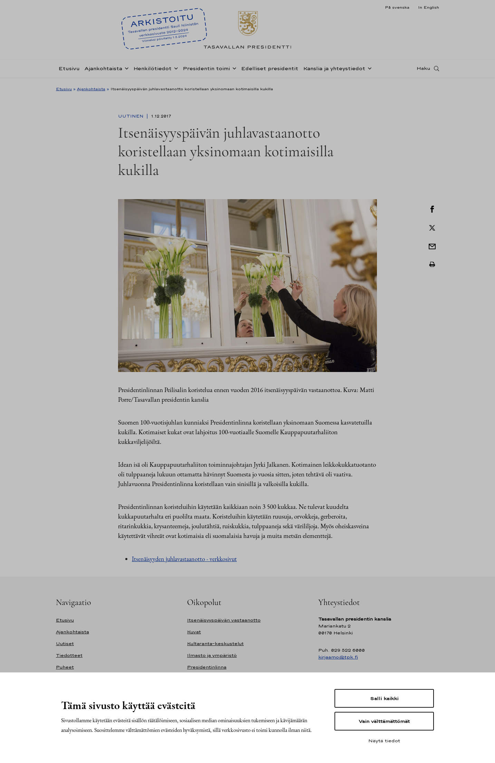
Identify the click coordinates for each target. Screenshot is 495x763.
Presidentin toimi (206, 70)
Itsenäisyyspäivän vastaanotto (224, 620)
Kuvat (194, 632)
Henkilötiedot (152, 70)
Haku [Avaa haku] (423, 70)
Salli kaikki (384, 698)
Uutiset (65, 643)
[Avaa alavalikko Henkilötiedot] (175, 70)
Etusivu (69, 70)
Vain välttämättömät (384, 721)
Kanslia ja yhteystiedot (334, 70)
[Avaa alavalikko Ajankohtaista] (125, 70)
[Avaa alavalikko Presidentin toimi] (233, 70)
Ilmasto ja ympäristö (212, 655)
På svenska (397, 7)
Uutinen (131, 116)
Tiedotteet (69, 655)
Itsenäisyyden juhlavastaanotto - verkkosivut (184, 559)
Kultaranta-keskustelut (215, 643)
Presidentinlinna (206, 667)
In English (428, 7)
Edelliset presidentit (269, 70)
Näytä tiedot (384, 740)
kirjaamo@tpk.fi (338, 657)
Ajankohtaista (103, 70)
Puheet (65, 667)
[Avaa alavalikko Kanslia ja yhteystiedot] (368, 70)
